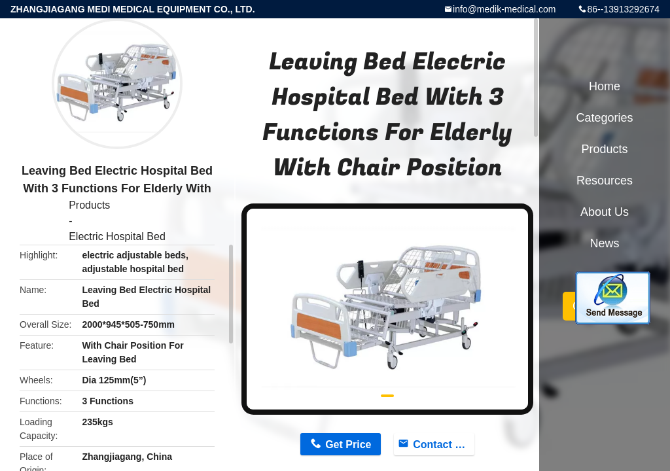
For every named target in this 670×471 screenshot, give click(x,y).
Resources (604, 180)
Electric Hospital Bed (117, 236)
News (604, 243)
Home (604, 86)
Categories (604, 117)
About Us (604, 211)
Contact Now (443, 444)
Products (89, 205)
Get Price (348, 444)
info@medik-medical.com (504, 9)
